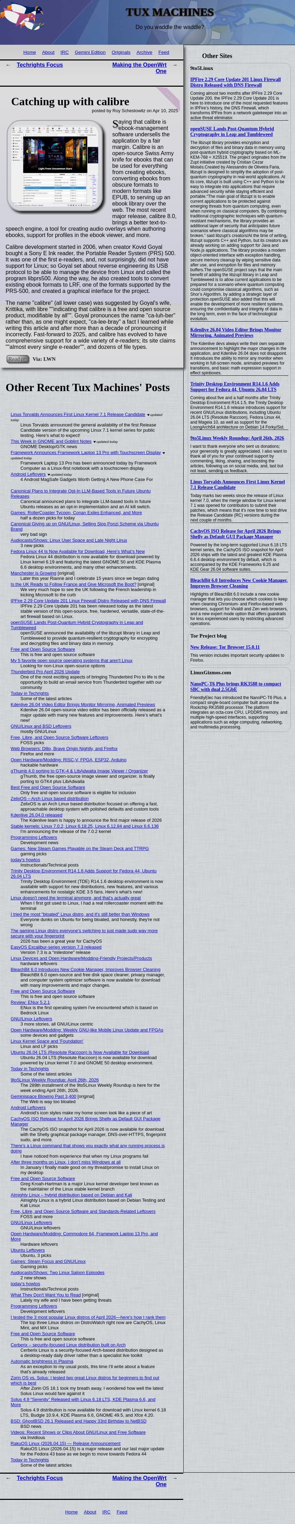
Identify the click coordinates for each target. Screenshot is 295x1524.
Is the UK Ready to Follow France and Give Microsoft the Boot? (74, 584)
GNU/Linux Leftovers (31, 1018)
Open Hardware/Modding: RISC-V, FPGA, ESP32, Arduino (69, 759)
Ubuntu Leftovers (28, 1250)
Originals (121, 52)
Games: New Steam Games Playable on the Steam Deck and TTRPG (80, 848)
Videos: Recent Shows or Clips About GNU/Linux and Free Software (78, 1432)
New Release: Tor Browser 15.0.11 (225, 647)
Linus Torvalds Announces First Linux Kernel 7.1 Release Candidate (78, 414)
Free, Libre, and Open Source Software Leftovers (60, 737)
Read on (17, 359)
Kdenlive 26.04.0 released (36, 815)
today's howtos (25, 859)
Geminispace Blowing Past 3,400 (43, 1096)
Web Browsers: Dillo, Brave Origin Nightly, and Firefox (64, 748)
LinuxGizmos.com (210, 672)
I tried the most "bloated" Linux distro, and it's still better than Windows (80, 914)
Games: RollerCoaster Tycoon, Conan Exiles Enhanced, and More (76, 512)
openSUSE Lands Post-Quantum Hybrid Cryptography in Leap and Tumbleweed (232, 131)
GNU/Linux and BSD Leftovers (41, 726)
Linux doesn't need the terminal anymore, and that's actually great (76, 897)
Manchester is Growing (34, 573)
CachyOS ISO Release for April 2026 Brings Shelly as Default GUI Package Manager (235, 534)
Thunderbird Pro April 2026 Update (45, 671)
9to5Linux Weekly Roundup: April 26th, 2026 (237, 438)
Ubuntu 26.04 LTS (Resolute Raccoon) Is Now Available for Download (80, 1052)
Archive (144, 52)
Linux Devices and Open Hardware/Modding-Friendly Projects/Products (81, 958)
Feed (163, 52)
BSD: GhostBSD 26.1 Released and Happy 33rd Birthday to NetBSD (79, 1421)
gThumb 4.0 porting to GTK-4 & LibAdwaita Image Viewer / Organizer (79, 771)
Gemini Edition (90, 52)
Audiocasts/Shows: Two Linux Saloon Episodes (58, 1272)
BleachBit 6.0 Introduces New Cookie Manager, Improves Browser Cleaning (239, 583)
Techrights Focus (40, 65)
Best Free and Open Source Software (48, 787)
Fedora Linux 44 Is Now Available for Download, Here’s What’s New (78, 551)
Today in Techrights (30, 693)
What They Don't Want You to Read (46, 1294)
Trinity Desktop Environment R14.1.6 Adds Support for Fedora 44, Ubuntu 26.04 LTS (235, 386)
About (48, 52)
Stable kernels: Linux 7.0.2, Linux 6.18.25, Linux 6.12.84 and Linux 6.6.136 (85, 826)
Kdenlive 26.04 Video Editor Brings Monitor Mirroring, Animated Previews (235, 332)
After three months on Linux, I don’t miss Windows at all (66, 1162)
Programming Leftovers (34, 837)
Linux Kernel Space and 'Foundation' (47, 1041)
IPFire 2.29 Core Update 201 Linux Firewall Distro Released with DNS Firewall (235, 82)
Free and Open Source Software (43, 649)
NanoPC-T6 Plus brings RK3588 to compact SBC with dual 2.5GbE (235, 686)
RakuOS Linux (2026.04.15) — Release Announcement (65, 1443)
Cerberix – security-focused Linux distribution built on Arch (68, 1344)
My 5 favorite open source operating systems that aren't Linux (72, 660)
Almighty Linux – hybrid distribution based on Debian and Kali (71, 1195)
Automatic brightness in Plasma (42, 1361)
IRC (64, 52)
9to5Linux (201, 68)
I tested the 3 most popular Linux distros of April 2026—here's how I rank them (88, 1317)
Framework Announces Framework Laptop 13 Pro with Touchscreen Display (86, 452)
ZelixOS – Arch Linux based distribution (50, 798)
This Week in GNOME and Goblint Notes (51, 441)
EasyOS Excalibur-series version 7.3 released (56, 947)
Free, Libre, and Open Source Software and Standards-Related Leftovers (83, 1211)
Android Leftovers (28, 474)
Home (29, 52)
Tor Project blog (208, 636)
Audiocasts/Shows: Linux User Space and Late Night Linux (69, 540)
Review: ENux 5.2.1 (30, 1002)
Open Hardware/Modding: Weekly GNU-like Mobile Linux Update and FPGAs (87, 1030)
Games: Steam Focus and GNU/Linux (48, 1261)
